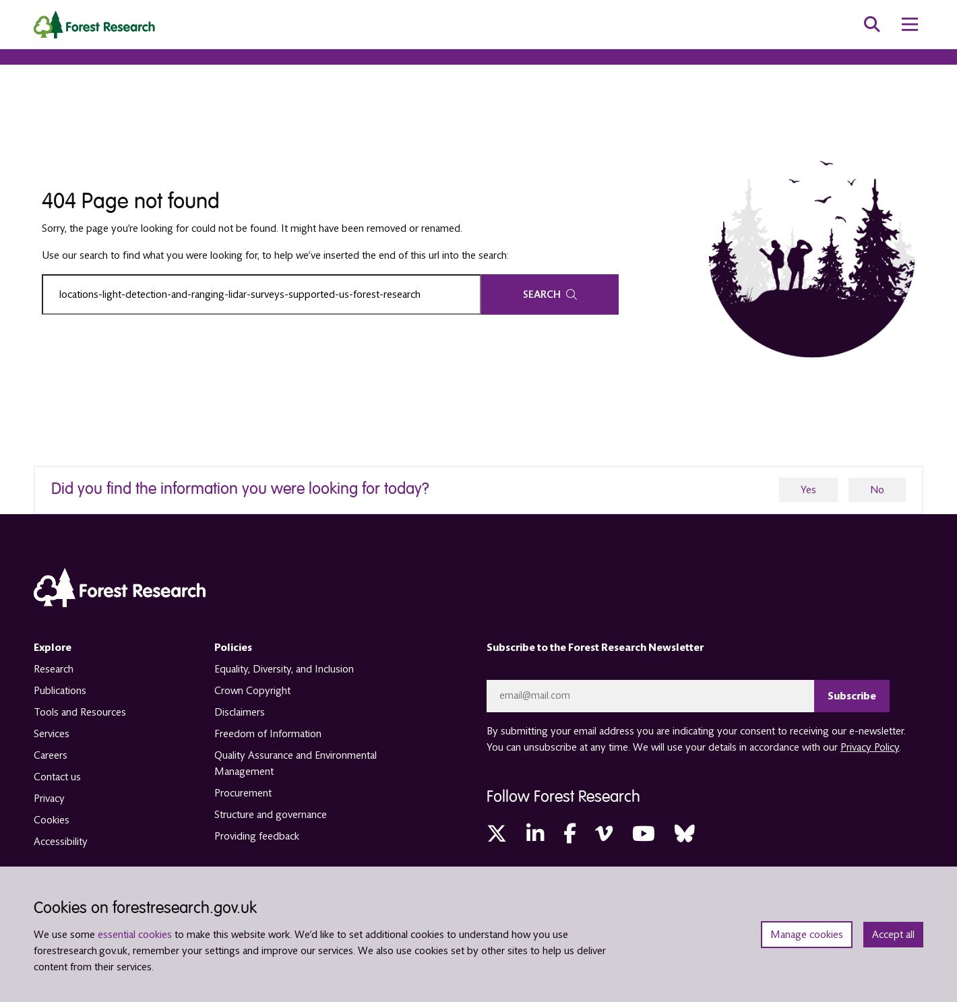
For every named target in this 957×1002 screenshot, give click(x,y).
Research (53, 669)
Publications (60, 691)
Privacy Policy (869, 747)
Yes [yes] (808, 490)
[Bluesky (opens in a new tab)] (685, 834)
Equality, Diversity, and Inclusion (284, 669)
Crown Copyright (252, 691)
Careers (50, 755)
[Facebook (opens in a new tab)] (569, 834)
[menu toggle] (909, 24)
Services (51, 734)
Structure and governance (270, 815)
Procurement (243, 793)
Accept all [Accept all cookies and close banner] (893, 935)
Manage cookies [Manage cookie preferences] (806, 935)
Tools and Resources (80, 712)
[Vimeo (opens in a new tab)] (604, 834)
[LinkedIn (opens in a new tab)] (535, 834)
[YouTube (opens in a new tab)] (643, 834)
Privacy (49, 798)
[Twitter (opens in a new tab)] (497, 834)
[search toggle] (872, 24)
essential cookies (135, 935)
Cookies (51, 820)
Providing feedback (256, 836)
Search (550, 294)
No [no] (877, 490)
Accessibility (61, 842)
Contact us (57, 777)
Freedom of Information (267, 734)
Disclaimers (239, 712)
